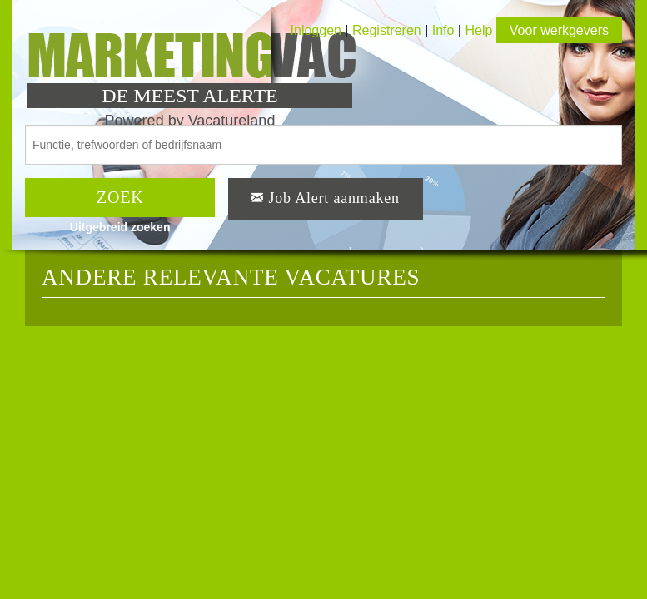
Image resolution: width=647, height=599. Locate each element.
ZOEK (120, 197)
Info (443, 30)
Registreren (388, 30)
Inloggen (316, 30)
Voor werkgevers (559, 30)
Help (478, 30)
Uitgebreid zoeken (120, 227)
